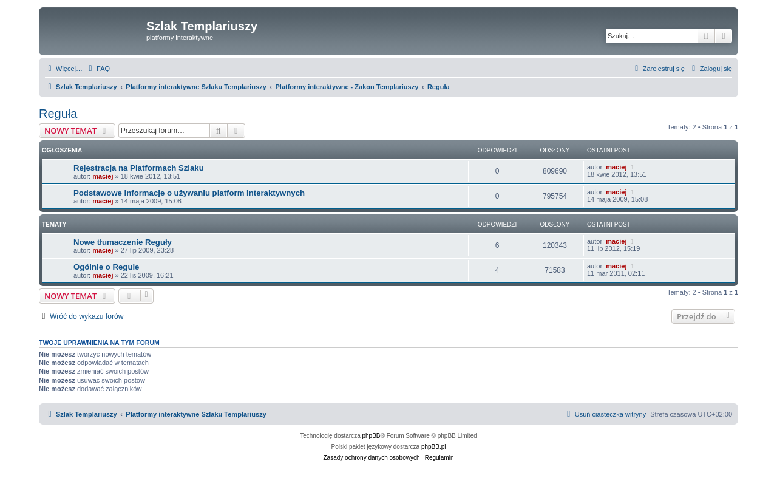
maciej (102, 176)
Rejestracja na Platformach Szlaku (138, 167)
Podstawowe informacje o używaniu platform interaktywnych (189, 192)
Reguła (58, 113)
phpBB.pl (433, 446)
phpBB (371, 435)
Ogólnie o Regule (106, 266)
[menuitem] (98, 68)
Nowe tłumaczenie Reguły (122, 242)
